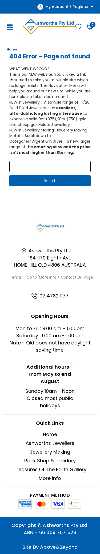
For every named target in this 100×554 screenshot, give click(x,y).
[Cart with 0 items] (90, 26)
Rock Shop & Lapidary (50, 460)
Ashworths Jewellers (50, 443)
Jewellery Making (50, 452)
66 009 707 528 (58, 532)
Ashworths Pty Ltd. (65, 525)
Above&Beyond (59, 547)
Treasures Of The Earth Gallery (50, 469)
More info (50, 478)
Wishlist (78, 26)
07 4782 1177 (50, 295)
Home (50, 434)
